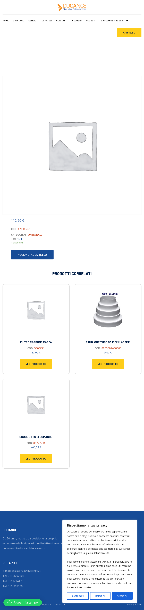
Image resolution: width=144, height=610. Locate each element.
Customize (78, 595)
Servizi (32, 20)
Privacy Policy (133, 604)
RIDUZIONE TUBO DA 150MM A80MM (108, 342)
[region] (99, 561)
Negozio (77, 20)
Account (91, 20)
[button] (22, 602)
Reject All (100, 595)
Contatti (61, 20)
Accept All (122, 595)
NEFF (19, 238)
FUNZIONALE (34, 234)
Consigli (46, 20)
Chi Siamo (18, 20)
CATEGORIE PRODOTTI (113, 20)
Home (6, 20)
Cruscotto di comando (36, 436)
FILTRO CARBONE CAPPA (36, 342)
